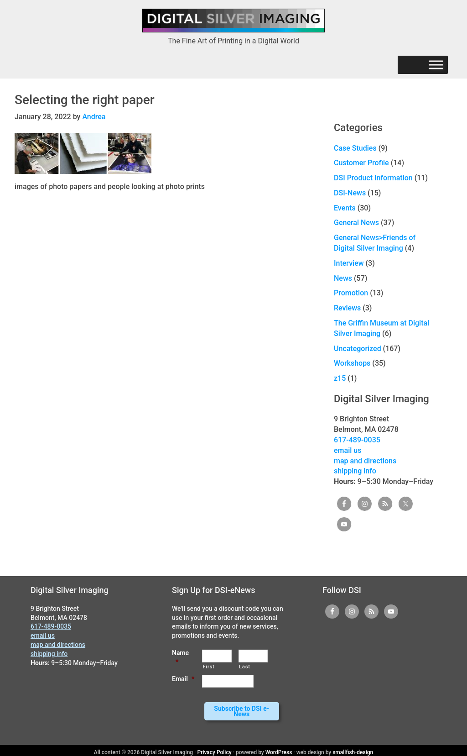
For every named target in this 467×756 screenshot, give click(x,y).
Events (345, 208)
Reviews (347, 308)
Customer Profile (361, 162)
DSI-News (350, 193)
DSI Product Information (373, 177)
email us (347, 450)
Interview (349, 263)
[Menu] (436, 65)
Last (244, 666)
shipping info (355, 471)
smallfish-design (352, 749)
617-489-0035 (357, 440)
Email (183, 678)
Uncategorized (357, 348)
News (343, 278)
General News (356, 222)
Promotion (351, 293)
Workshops (352, 363)
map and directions (365, 461)
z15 (340, 378)
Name (180, 657)
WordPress (278, 749)
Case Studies (355, 148)
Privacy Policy (214, 749)
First (208, 666)
